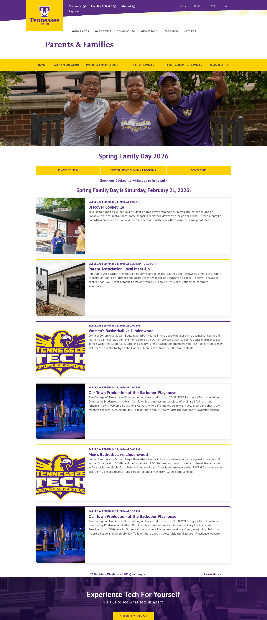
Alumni (128, 6)
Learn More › (212, 574)
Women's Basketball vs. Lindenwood (121, 330)
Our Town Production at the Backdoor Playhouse (132, 392)
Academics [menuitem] (103, 31)
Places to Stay (68, 170)
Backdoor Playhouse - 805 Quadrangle (119, 574)
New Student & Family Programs (133, 170)
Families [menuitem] (190, 31)
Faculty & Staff (103, 6)
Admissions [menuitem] (80, 31)
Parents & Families (79, 44)
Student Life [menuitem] (126, 31)
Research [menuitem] (171, 31)
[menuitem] (105, 65)
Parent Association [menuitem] (66, 64)
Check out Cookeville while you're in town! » (133, 180)
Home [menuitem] (41, 64)
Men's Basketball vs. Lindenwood (118, 454)
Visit (214, 6)
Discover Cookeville (106, 207)
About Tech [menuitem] (149, 31)
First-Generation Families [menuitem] (184, 64)
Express (74, 11)
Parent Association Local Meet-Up (119, 269)
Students (77, 6)
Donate (198, 6)
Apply (183, 6)
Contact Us (198, 170)
